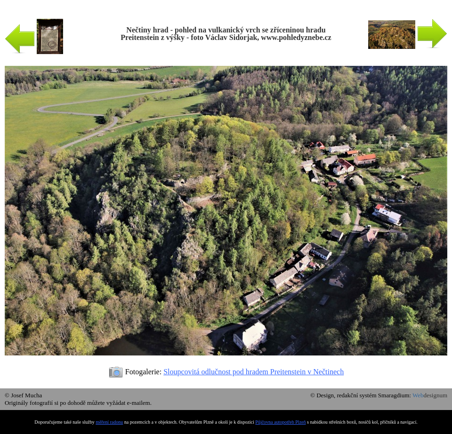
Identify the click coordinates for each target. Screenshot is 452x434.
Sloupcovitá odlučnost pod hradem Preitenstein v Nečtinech (253, 372)
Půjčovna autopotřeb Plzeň (280, 422)
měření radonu (109, 422)
